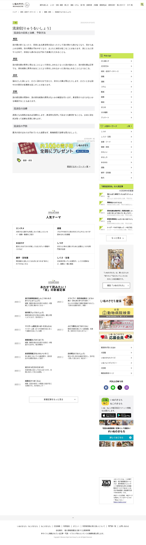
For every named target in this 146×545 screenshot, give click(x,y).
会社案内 (59, 530)
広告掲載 (57, 526)
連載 (102, 76)
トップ (15, 12)
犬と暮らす (105, 61)
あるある (104, 162)
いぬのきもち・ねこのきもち (27, 526)
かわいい (104, 152)
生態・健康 (59, 5)
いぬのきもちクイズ (108, 358)
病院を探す (111, 5)
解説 (102, 102)
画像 (102, 97)
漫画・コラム (74, 5)
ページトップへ (73, 517)
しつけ (52, 5)
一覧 (128, 126)
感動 (102, 167)
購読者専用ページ (107, 373)
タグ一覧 (130, 5)
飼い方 (67, 5)
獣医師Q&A (103, 5)
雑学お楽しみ (44, 5)
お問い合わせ (124, 526)
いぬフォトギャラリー (109, 363)
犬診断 (103, 368)
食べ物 (83, 5)
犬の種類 (104, 112)
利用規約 (66, 526)
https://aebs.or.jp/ (120, 502)
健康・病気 (47, 12)
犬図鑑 (96, 5)
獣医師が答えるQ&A (108, 347)
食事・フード (106, 142)
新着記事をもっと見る (53, 399)
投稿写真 (89, 5)
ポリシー (76, 526)
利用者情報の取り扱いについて (94, 526)
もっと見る (116, 238)
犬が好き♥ (104, 66)
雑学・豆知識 (106, 172)
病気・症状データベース (27, 12)
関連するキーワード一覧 (77, 166)
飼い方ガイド (121, 5)
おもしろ (104, 157)
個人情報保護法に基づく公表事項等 (77, 530)
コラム (103, 86)
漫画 (102, 81)
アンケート (105, 117)
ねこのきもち (46, 526)
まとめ (103, 107)
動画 (102, 92)
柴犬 (102, 177)
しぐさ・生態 (106, 136)
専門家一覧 (112, 526)
